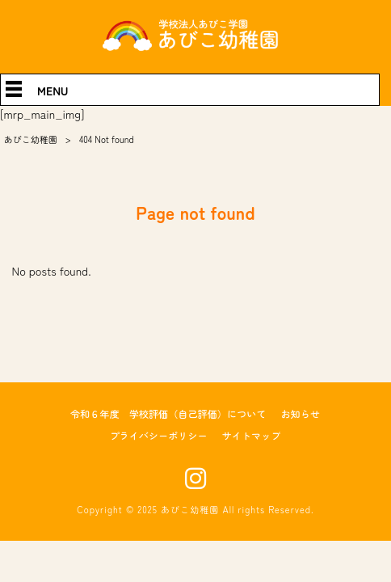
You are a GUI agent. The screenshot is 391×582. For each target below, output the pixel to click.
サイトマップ (251, 435)
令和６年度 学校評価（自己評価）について (168, 413)
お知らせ (300, 413)
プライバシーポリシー (158, 435)
